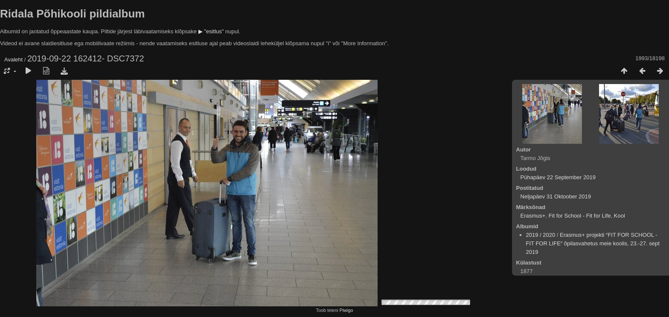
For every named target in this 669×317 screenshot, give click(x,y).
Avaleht (13, 59)
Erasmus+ (533, 215)
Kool (619, 215)
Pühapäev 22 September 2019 (558, 177)
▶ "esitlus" (211, 31)
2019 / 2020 (541, 235)
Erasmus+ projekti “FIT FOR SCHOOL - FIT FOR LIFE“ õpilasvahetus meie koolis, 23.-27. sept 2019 (593, 243)
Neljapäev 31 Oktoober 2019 (556, 196)
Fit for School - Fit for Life (580, 215)
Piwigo (346, 310)
